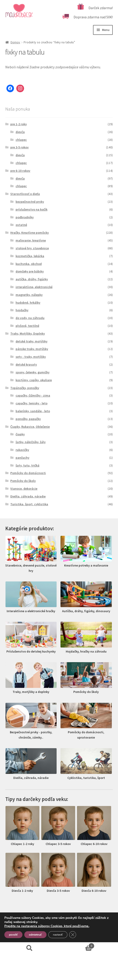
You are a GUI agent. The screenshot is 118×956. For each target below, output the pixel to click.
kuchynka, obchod (29, 264)
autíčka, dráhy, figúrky (32, 279)
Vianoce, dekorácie (23, 488)
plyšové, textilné (27, 326)
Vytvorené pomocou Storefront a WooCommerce (43, 929)
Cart (77, 945)
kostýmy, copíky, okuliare (34, 380)
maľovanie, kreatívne (31, 240)
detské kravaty (26, 364)
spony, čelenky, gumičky (32, 372)
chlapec (21, 140)
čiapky (20, 434)
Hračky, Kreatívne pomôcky (29, 233)
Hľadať (29, 948)
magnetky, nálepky (29, 295)
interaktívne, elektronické (34, 287)
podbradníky (25, 217)
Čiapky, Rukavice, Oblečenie (30, 427)
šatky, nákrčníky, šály (31, 442)
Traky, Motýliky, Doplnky (27, 333)
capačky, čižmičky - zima (33, 395)
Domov (15, 42)
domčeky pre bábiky (30, 271)
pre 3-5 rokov (19, 147)
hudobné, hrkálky (28, 302)
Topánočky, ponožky (24, 388)
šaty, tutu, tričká (27, 465)
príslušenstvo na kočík (31, 209)
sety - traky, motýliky (31, 357)
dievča (20, 132)
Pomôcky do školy (23, 481)
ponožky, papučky (28, 419)
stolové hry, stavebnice (32, 248)
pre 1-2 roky (18, 124)
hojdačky (22, 310)
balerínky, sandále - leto (33, 411)
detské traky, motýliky (31, 341)
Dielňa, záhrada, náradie (28, 496)
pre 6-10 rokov (20, 171)
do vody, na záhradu (30, 318)
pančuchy (22, 458)
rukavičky (22, 450)
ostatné (21, 225)
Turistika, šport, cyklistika (29, 504)
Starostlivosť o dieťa (25, 194)
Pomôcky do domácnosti (28, 473)
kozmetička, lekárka (30, 256)
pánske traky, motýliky (32, 349)
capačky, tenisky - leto (31, 403)
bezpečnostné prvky (30, 202)
